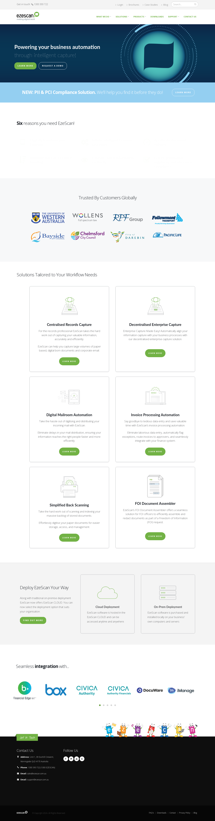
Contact (172, 812)
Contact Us (190, 16)
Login (119, 4)
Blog (164, 4)
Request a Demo (53, 65)
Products (138, 16)
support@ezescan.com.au (38, 779)
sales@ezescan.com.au (36, 773)
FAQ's (151, 812)
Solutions (121, 16)
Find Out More (33, 620)
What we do (102, 16)
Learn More (25, 65)
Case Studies (150, 4)
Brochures (133, 4)
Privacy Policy (184, 812)
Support (172, 16)
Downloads (157, 16)
